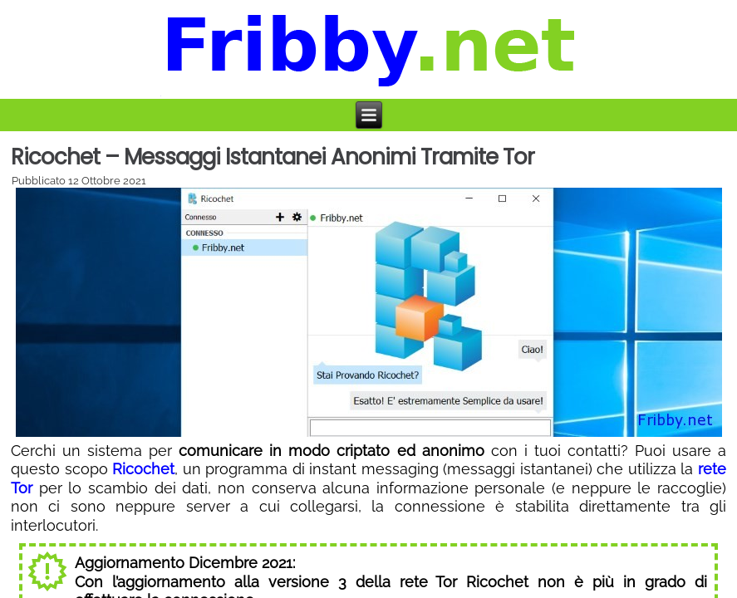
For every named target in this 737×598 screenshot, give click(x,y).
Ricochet (143, 469)
